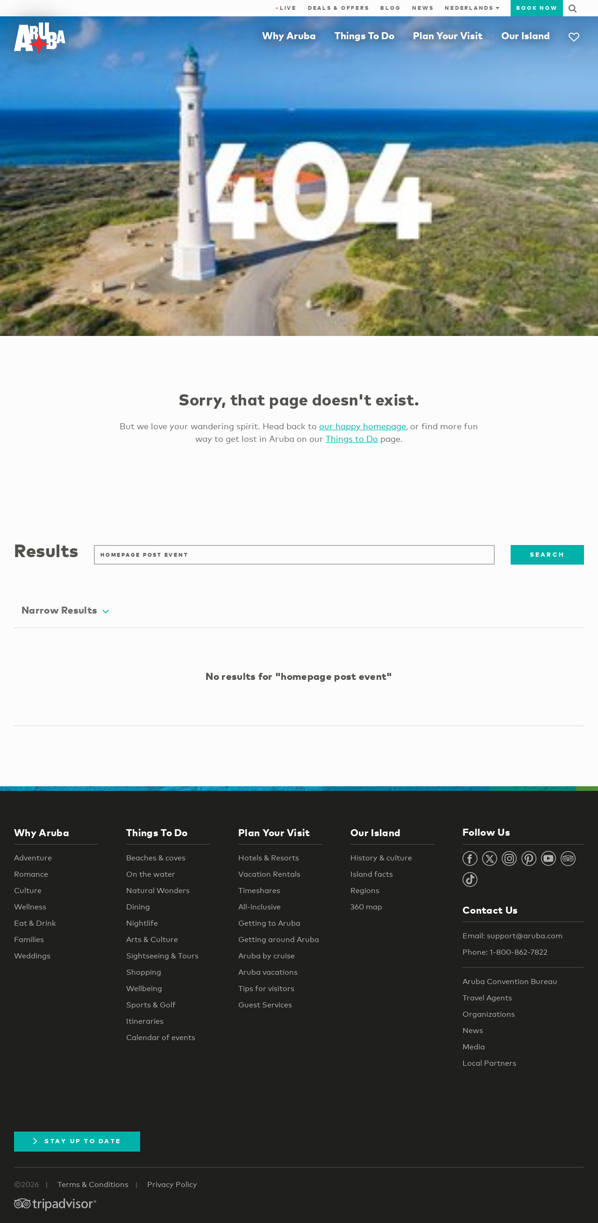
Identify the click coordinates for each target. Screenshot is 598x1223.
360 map (366, 906)
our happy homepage (362, 426)
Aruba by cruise (266, 955)
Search (547, 554)
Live (285, 8)
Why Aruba (289, 35)
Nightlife (142, 923)
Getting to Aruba (269, 923)
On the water (150, 874)
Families (29, 939)
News (423, 8)
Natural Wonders (158, 890)
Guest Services (265, 1004)
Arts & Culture (152, 939)
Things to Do (352, 438)
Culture (28, 890)
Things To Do (364, 35)
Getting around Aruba (278, 939)
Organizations (489, 1014)
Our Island (525, 35)
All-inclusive (259, 906)
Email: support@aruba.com (512, 935)
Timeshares (259, 890)
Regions (364, 890)
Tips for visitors (266, 988)
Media (474, 1046)
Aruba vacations (268, 972)
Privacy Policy (172, 1184)
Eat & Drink (35, 923)
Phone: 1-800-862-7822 (505, 952)
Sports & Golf (151, 1004)
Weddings (32, 955)
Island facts (371, 874)
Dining (138, 906)
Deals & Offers (339, 8)
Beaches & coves (155, 857)
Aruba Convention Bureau (510, 981)
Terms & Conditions (92, 1184)
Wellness (30, 906)
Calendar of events (160, 1037)
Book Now (536, 8)
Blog (390, 8)
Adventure (33, 857)
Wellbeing (144, 988)
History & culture (381, 857)
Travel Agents (487, 997)
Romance (31, 874)
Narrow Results (65, 610)
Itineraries (145, 1021)
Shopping (143, 972)
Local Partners (489, 1063)
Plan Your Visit (448, 35)
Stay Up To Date (77, 1141)
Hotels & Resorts (268, 857)
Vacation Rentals (269, 874)
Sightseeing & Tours (162, 955)
